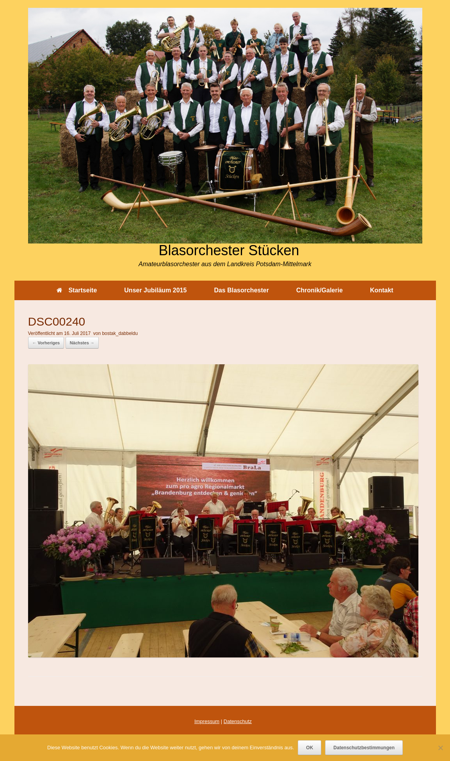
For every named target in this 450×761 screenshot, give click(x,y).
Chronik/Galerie (319, 290)
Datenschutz (238, 721)
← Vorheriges (46, 342)
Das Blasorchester (241, 290)
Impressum (206, 721)
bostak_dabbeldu (119, 333)
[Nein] (440, 748)
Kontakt (381, 290)
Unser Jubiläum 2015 (155, 290)
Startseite (77, 290)
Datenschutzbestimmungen (364, 747)
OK (309, 747)
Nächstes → (82, 342)
